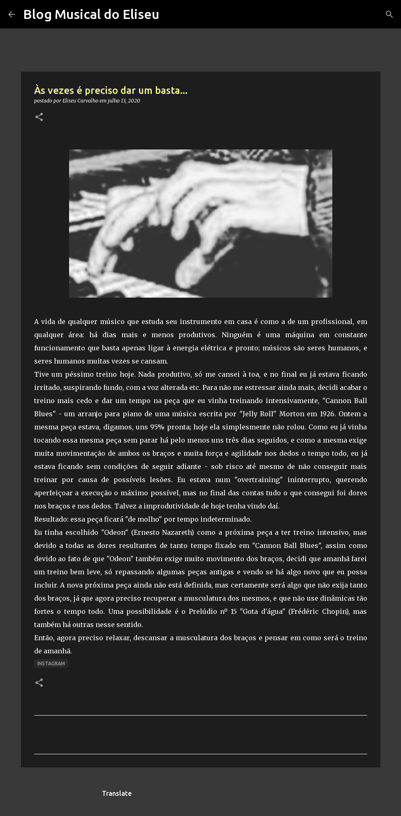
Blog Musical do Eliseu (91, 14)
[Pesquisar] (389, 14)
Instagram (51, 663)
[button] (39, 117)
